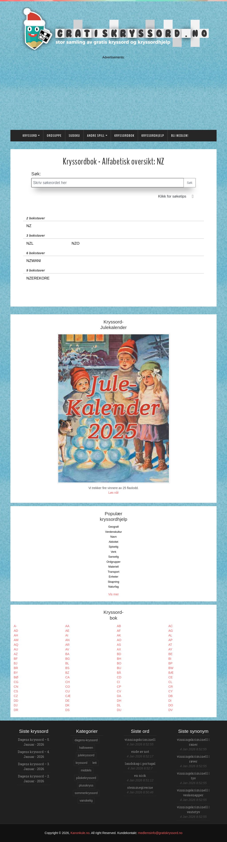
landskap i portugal (140, 763)
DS (67, 710)
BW (171, 668)
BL (67, 663)
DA (119, 696)
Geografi (113, 526)
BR (16, 668)
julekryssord (86, 755)
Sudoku (74, 135)
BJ (15, 663)
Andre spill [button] (96, 135)
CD (119, 677)
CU (67, 691)
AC (170, 626)
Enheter (113, 576)
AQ (16, 644)
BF (16, 658)
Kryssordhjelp (152, 135)
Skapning (113, 581)
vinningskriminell (140, 739)
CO (67, 686)
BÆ (171, 672)
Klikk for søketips (172, 196)
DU (119, 710)
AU (16, 649)
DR (16, 710)
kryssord (81, 763)
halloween (86, 747)
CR (170, 686)
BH (119, 658)
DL (119, 705)
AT (170, 644)
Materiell (113, 566)
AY (170, 649)
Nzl (29, 243)
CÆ (68, 696)
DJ (16, 705)
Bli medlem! (179, 135)
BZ (67, 672)
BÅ (119, 672)
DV (170, 710)
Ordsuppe (54, 135)
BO (119, 663)
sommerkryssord (86, 793)
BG (67, 658)
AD (16, 630)
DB (170, 696)
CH (67, 682)
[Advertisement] (113, 91)
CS (16, 691)
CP (119, 686)
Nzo (75, 243)
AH (16, 635)
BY (16, 672)
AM (16, 640)
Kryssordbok (124, 135)
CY (170, 691)
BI (169, 658)
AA (67, 626)
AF (119, 630)
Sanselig (113, 556)
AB (119, 626)
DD (16, 700)
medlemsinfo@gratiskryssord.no (160, 833)
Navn (113, 536)
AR (67, 644)
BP (170, 663)
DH (119, 700)
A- (15, 626)
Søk (189, 182)
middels (86, 770)
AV (67, 649)
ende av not (140, 751)
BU (119, 668)
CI (118, 682)
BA (67, 654)
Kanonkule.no (80, 833)
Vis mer (113, 594)
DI (170, 700)
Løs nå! (113, 492)
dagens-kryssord (86, 740)
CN (16, 686)
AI (66, 635)
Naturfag (113, 586)
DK (67, 705)
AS (119, 644)
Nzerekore (37, 278)
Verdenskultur (113, 531)
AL (170, 635)
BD (119, 654)
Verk (113, 551)
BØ (16, 677)
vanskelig (86, 800)
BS (67, 668)
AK (119, 635)
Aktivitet (113, 541)
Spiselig (113, 546)
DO (170, 705)
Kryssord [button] (30, 135)
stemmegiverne (140, 787)
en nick (140, 775)
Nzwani (33, 261)
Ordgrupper (114, 561)
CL (170, 682)
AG (170, 630)
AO (119, 640)
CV (119, 691)
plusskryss (86, 785)
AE (67, 630)
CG (16, 682)
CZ (16, 696)
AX (119, 649)
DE (67, 700)
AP (170, 640)
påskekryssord (86, 778)
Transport (113, 571)
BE (170, 654)
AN (67, 640)
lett (94, 763)
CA (67, 677)
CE (170, 677)
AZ (16, 654)
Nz (28, 226)
